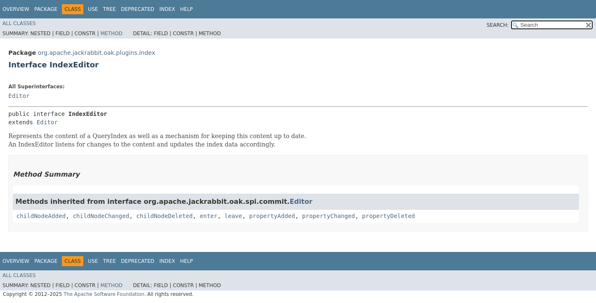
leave (233, 216)
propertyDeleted (388, 216)
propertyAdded (272, 216)
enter (208, 216)
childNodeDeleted (164, 216)
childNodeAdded (41, 216)
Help (186, 9)
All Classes (19, 23)
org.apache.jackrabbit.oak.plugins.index (96, 52)
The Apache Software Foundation (104, 294)
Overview (16, 9)
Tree (109, 9)
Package (45, 9)
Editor (19, 95)
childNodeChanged (101, 216)
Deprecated (137, 9)
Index (167, 9)
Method (111, 33)
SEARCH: (498, 25)
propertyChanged (328, 216)
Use (93, 9)
